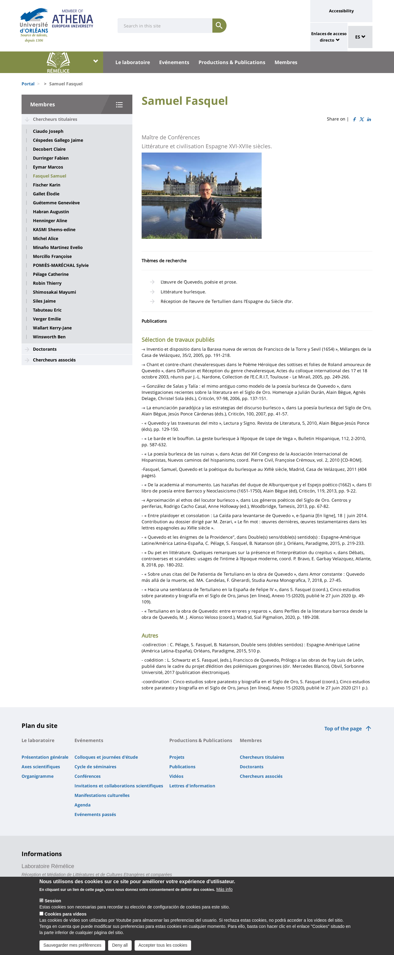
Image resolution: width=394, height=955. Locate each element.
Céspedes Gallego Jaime (58, 140)
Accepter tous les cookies (163, 945)
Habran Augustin (51, 212)
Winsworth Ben (49, 337)
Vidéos (176, 776)
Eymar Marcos (48, 167)
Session (53, 900)
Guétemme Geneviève (56, 203)
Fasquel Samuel (49, 176)
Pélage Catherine (51, 274)
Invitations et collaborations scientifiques (118, 786)
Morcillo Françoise (52, 256)
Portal (28, 84)
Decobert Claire (49, 149)
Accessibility (341, 11)
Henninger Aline (50, 220)
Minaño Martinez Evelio (58, 247)
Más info (224, 889)
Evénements (174, 62)
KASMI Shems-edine (54, 229)
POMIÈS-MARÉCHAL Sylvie (61, 265)
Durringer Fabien (51, 158)
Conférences (87, 776)
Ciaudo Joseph (48, 131)
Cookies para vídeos (65, 914)
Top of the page (343, 728)
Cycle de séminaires (95, 766)
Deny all (120, 945)
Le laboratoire (132, 62)
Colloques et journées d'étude (106, 757)
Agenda (82, 805)
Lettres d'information (192, 786)
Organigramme (38, 776)
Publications (182, 766)
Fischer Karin (46, 185)
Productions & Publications (232, 62)
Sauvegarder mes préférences (72, 945)
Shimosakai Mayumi (54, 292)
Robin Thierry (47, 283)
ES (360, 37)
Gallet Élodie (46, 194)
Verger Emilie (47, 319)
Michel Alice (45, 238)
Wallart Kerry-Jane (52, 328)
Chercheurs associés (54, 360)
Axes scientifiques (41, 766)
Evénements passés (95, 814)
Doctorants (45, 349)
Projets (176, 757)
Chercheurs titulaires (55, 119)
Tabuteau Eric (47, 310)
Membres (286, 62)
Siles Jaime (44, 301)
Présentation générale (45, 757)
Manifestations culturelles (102, 795)
